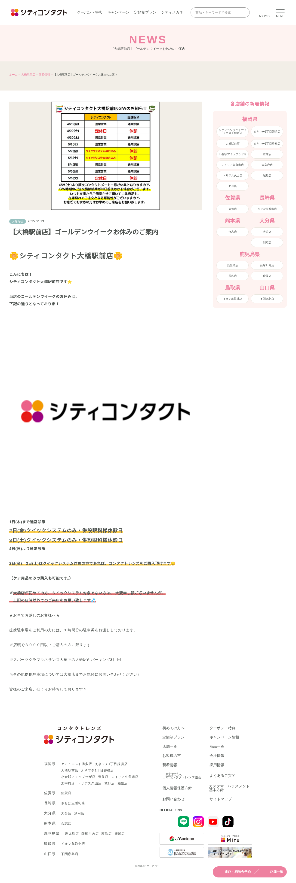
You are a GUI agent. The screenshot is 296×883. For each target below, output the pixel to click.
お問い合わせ (173, 799)
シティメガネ (172, 12)
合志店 (232, 231)
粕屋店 (232, 186)
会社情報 (217, 756)
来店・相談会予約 (233, 872)
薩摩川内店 (267, 265)
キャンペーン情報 (224, 737)
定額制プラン (145, 12)
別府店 (267, 242)
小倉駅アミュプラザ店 (233, 154)
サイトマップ (221, 799)
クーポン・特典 (90, 12)
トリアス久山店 (232, 175)
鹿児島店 (232, 265)
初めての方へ (173, 728)
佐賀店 (232, 209)
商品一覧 (217, 746)
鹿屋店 (267, 276)
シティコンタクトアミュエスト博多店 (233, 132)
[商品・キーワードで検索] (216, 12)
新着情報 (44, 74)
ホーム (13, 74)
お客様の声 (171, 756)
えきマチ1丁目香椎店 (267, 143)
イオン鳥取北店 (232, 298)
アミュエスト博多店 (76, 764)
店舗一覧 (272, 872)
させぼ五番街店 (267, 209)
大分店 (267, 231)
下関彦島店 (267, 298)
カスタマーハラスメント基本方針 (229, 788)
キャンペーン (118, 12)
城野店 (267, 175)
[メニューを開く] (280, 12)
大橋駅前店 (28, 74)
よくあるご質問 (222, 775)
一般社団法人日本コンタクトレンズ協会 (181, 775)
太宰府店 (267, 164)
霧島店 (232, 276)
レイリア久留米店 (233, 164)
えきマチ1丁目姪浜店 (267, 131)
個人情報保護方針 (177, 788)
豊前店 (267, 154)
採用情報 (217, 765)
